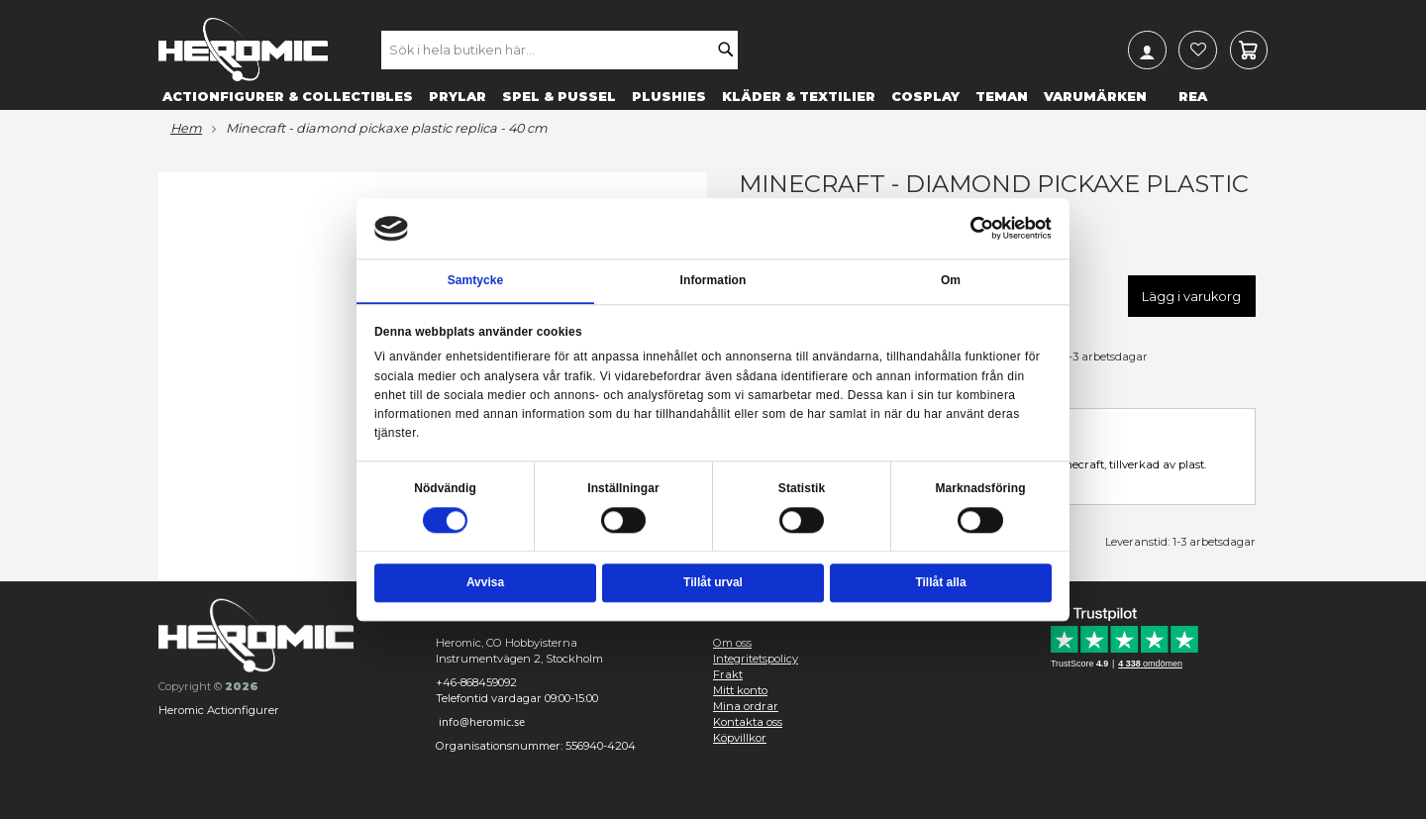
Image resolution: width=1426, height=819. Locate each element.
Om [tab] (951, 280)
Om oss (732, 643)
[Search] (731, 49)
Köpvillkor (739, 738)
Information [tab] (713, 280)
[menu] (713, 95)
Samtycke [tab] (476, 280)
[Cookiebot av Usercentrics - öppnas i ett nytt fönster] (982, 229)
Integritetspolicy (755, 658)
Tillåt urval (713, 582)
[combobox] (565, 49)
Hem (186, 129)
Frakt (728, 674)
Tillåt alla (940, 582)
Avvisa (485, 582)
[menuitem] (287, 95)
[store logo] (243, 49)
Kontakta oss (747, 722)
